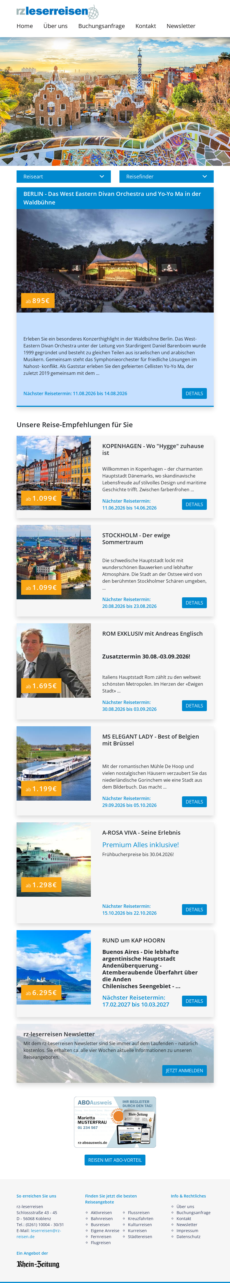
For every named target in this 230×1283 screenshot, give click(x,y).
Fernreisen (101, 1236)
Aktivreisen (101, 1212)
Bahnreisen (102, 1218)
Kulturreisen (140, 1224)
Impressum (187, 1230)
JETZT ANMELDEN (184, 1070)
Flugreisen (101, 1242)
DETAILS (194, 393)
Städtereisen (140, 1236)
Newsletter (181, 26)
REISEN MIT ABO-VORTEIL (115, 1160)
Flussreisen (139, 1212)
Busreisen (100, 1224)
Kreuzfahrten (140, 1218)
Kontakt (145, 26)
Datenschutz (189, 1236)
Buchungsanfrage (101, 26)
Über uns (185, 1206)
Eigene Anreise (105, 1230)
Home (25, 26)
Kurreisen (137, 1230)
